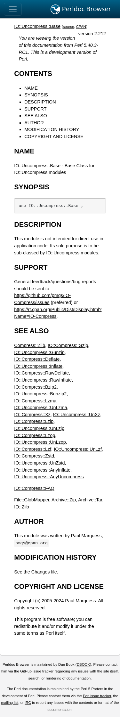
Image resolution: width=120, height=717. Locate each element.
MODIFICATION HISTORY (51, 129)
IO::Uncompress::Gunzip (39, 352)
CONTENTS (33, 74)
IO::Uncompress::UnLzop (40, 442)
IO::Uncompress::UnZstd (39, 463)
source (68, 27)
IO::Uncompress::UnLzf (78, 449)
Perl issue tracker (97, 696)
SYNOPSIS (36, 94)
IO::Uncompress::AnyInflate (42, 470)
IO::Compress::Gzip (68, 345)
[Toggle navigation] (13, 9)
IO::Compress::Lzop (34, 435)
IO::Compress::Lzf (32, 449)
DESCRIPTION (40, 101)
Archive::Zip (64, 499)
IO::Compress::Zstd (34, 455)
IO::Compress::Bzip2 (35, 387)
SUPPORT (35, 108)
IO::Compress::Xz (32, 414)
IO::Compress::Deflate (37, 359)
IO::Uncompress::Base (37, 26)
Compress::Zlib (29, 345)
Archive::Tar (90, 499)
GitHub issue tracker (36, 671)
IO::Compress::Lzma (35, 400)
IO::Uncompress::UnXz (76, 414)
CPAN (81, 27)
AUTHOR (34, 122)
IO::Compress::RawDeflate (41, 372)
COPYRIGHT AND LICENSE (53, 136)
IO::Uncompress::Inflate (38, 366)
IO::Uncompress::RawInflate (43, 380)
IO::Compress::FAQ (34, 488)
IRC (28, 703)
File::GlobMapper (31, 499)
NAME (31, 88)
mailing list (9, 703)
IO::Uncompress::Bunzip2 (40, 393)
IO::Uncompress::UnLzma (40, 407)
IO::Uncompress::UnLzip (39, 428)
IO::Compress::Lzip (33, 421)
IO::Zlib (21, 506)
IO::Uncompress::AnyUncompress (49, 476)
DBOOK (83, 664)
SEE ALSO (35, 115)
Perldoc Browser (81, 9)
